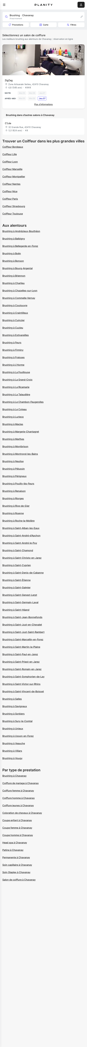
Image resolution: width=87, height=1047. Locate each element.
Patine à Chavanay (12, 849)
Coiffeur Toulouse (12, 213)
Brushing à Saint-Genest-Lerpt (19, 594)
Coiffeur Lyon (10, 161)
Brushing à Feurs (11, 342)
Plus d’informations (43, 104)
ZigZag (9, 80)
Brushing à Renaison (14, 491)
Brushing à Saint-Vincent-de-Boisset (23, 691)
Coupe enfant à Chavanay (17, 820)
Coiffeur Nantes (11, 183)
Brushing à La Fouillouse (16, 372)
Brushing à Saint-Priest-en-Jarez (21, 661)
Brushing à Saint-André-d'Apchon (21, 535)
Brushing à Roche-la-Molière (18, 520)
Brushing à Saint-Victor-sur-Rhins (21, 684)
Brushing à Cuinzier (13, 320)
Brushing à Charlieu (13, 283)
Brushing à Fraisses (13, 357)
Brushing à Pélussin (13, 468)
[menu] (4, 5)
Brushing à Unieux (12, 728)
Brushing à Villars (12, 750)
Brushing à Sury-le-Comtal (17, 721)
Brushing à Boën (11, 253)
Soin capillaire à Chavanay (17, 864)
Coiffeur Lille (9, 154)
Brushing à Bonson (13, 260)
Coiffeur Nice (9, 191)
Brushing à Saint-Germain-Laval (20, 602)
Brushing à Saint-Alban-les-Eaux (20, 528)
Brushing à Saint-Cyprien (16, 565)
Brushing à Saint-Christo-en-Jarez (21, 557)
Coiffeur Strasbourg (13, 206)
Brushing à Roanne (13, 513)
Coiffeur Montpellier (13, 176)
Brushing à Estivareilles (15, 335)
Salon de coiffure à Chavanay (19, 879)
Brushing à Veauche (13, 743)
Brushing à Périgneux (14, 476)
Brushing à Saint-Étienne (16, 580)
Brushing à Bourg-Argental (17, 268)
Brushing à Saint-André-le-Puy (19, 542)
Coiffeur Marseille (12, 169)
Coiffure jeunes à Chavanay (18, 805)
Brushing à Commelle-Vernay (18, 297)
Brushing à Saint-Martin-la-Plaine (21, 646)
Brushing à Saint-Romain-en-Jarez (21, 669)
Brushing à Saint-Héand (15, 609)
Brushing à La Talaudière (16, 394)
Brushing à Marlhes (13, 439)
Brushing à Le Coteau (14, 409)
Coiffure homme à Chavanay (18, 798)
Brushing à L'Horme (13, 364)
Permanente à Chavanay (16, 857)
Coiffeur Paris (10, 198)
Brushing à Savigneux (14, 706)
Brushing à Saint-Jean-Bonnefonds (22, 617)
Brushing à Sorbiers (13, 713)
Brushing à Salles (12, 698)
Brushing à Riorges (13, 498)
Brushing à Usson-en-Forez (18, 735)
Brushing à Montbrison (15, 446)
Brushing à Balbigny (13, 238)
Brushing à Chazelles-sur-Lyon (19, 290)
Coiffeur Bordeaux (12, 146)
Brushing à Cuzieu (12, 327)
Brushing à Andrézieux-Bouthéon (21, 231)
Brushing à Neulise (13, 461)
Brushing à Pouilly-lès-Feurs (18, 483)
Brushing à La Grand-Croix (17, 379)
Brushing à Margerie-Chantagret (20, 431)
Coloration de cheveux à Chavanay (22, 812)
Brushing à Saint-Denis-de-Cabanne (23, 572)
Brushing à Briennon (13, 275)
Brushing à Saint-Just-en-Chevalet (22, 624)
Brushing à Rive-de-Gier (15, 505)
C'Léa (8, 123)
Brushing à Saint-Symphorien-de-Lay (23, 676)
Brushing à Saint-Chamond (17, 550)
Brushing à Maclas (12, 424)
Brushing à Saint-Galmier (16, 587)
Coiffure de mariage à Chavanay (20, 783)
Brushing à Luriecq (13, 416)
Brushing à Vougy (12, 758)
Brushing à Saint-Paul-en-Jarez (20, 654)
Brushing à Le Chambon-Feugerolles (23, 401)
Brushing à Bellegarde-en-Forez (20, 246)
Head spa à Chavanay (14, 842)
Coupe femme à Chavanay (17, 827)
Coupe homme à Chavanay (17, 835)
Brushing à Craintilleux (15, 312)
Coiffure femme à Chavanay (18, 790)
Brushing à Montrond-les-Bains (20, 453)
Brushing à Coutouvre (14, 305)
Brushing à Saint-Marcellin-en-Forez (22, 639)
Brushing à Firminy (12, 349)
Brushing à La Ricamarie (15, 387)
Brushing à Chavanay (14, 775)
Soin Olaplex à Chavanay (16, 872)
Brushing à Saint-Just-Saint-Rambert (23, 632)
